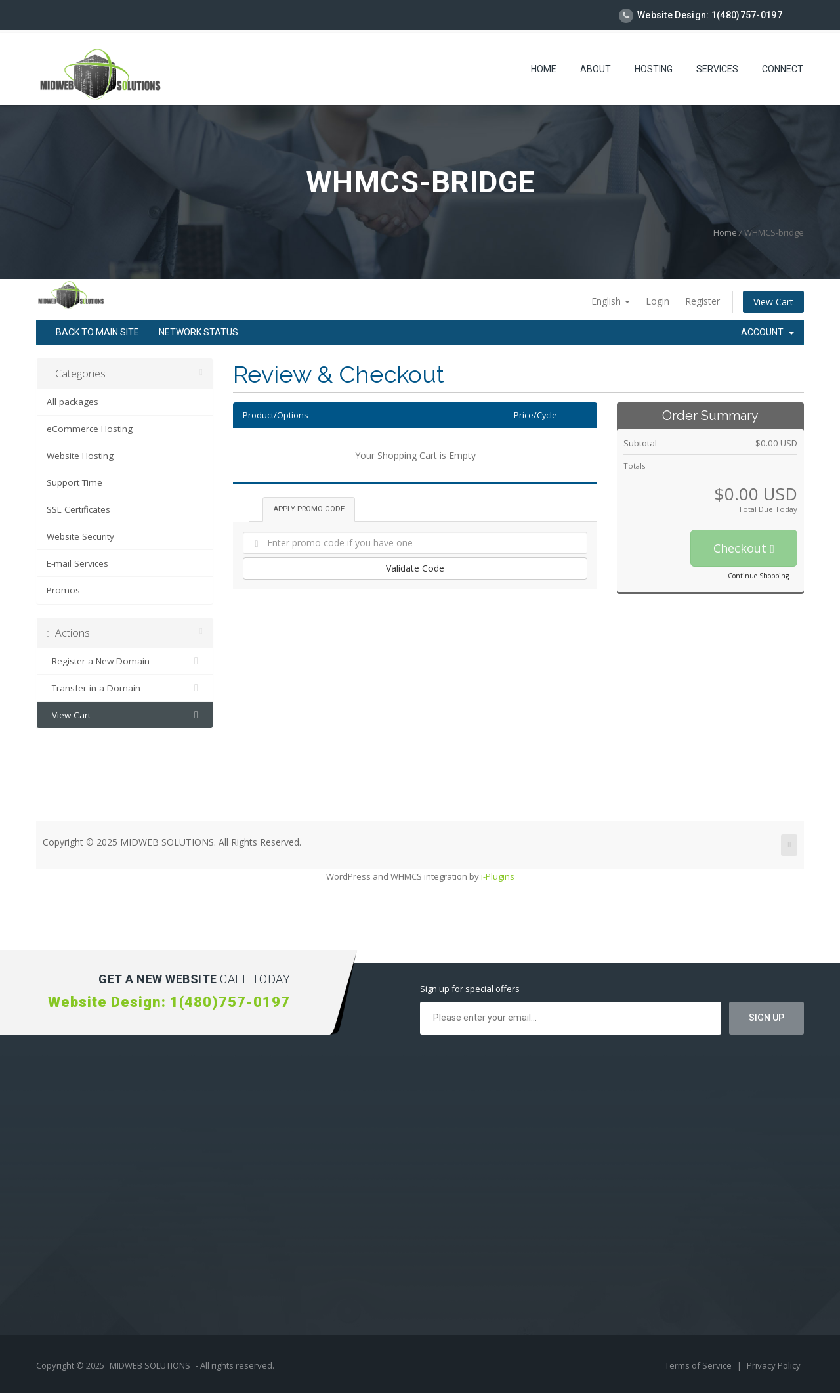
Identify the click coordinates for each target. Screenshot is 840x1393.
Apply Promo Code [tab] (309, 509)
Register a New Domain (125, 661)
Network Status (198, 332)
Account (767, 332)
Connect (782, 69)
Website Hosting (80, 455)
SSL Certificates (78, 509)
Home (543, 69)
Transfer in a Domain (125, 688)
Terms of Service (699, 1365)
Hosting (654, 69)
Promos (63, 590)
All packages (72, 402)
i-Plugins (497, 876)
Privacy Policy (774, 1365)
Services (717, 69)
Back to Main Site (97, 332)
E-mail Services (77, 563)
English (610, 301)
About (595, 69)
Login (657, 301)
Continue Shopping (758, 575)
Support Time (74, 482)
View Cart (773, 301)
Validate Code (415, 568)
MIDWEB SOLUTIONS (150, 1365)
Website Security (80, 536)
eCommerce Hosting (90, 429)
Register (702, 301)
